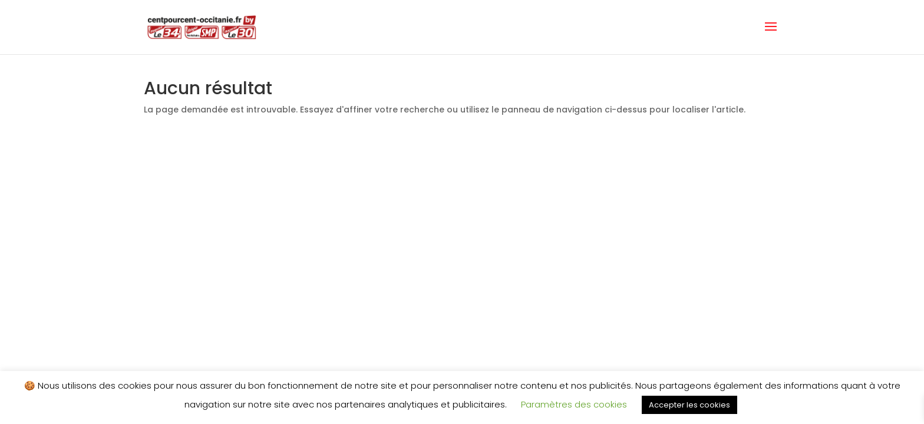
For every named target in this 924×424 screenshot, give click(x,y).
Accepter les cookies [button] (689, 404)
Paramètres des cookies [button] (574, 404)
